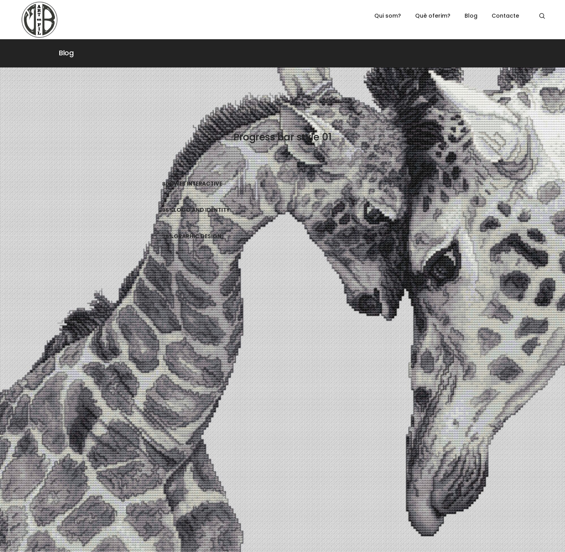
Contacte (505, 16)
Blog (471, 16)
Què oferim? (432, 16)
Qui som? (387, 16)
